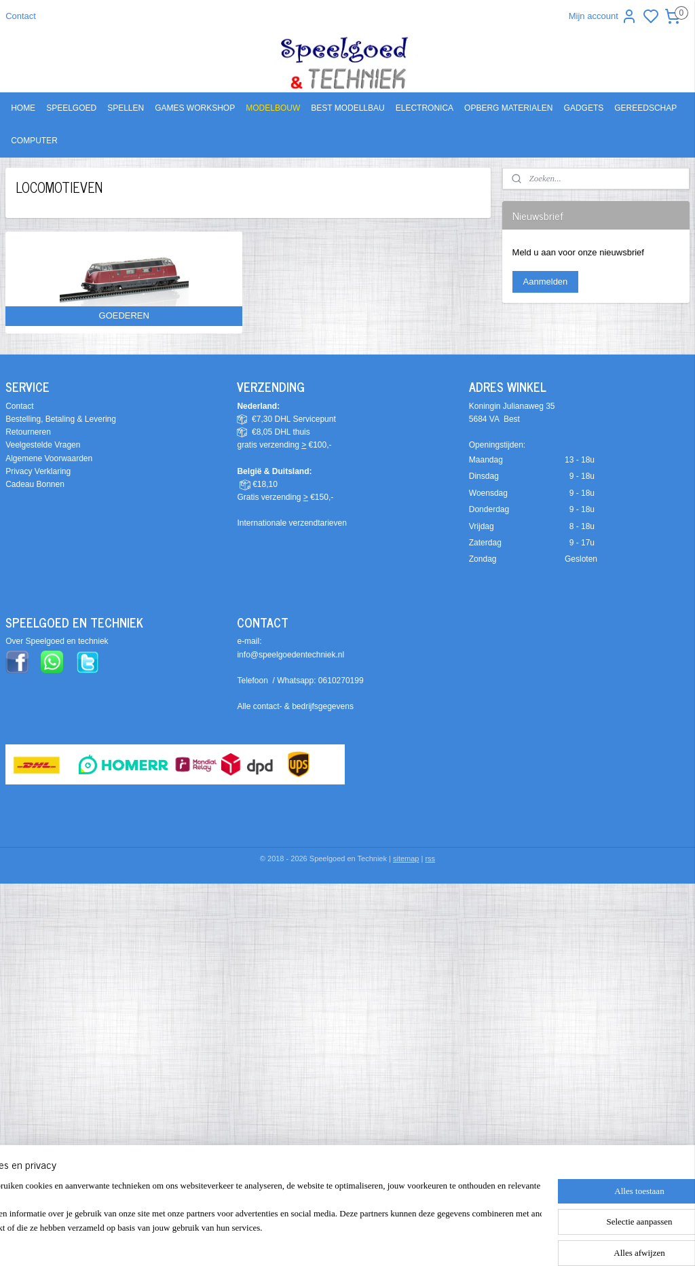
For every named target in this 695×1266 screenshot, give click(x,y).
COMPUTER (34, 140)
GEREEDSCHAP (645, 108)
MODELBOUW (273, 108)
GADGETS (584, 108)
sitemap (406, 858)
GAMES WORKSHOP (195, 108)
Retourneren (28, 432)
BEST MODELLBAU (347, 108)
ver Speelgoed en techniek (60, 641)
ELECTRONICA (424, 108)
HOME (23, 108)
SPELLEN (125, 108)
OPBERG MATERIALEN (508, 108)
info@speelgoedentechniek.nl (290, 654)
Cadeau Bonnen (34, 484)
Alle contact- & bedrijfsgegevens (295, 706)
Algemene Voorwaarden (48, 458)
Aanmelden (545, 281)
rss (430, 858)
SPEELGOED (71, 108)
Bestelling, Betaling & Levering (60, 419)
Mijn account (603, 16)
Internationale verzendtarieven (291, 523)
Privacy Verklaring (38, 471)
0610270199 (341, 680)
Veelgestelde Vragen (42, 445)
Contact (20, 16)
